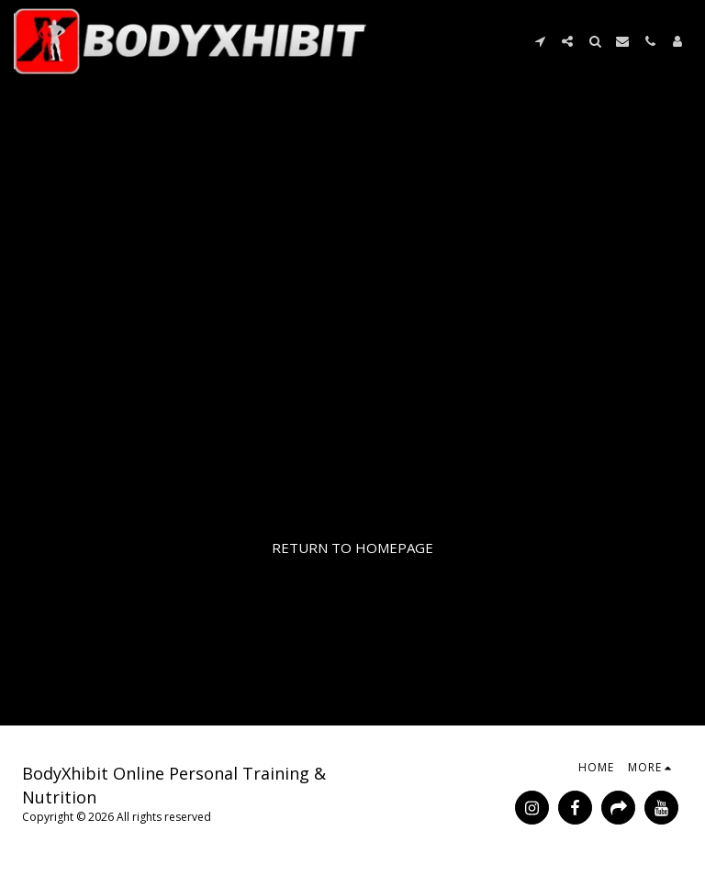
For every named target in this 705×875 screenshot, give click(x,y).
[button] (540, 41)
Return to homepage (352, 547)
